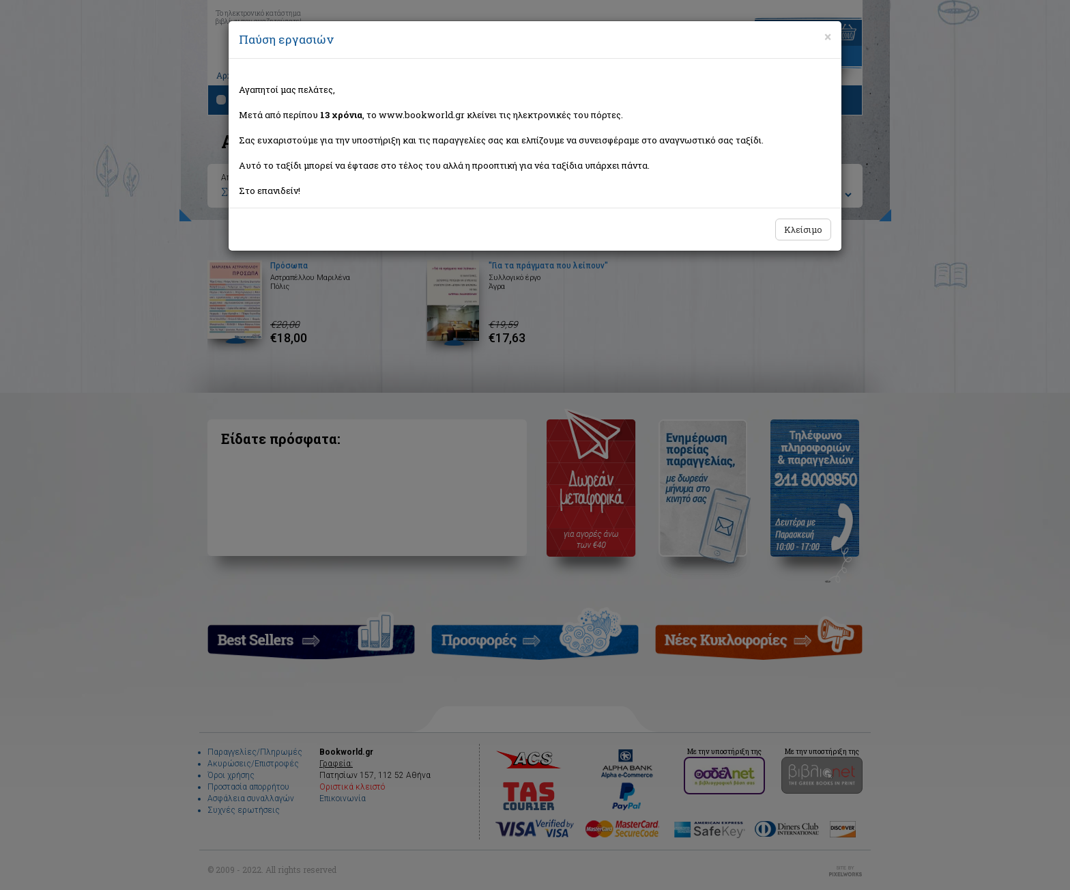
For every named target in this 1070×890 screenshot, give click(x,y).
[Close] (827, 37)
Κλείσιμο (803, 229)
